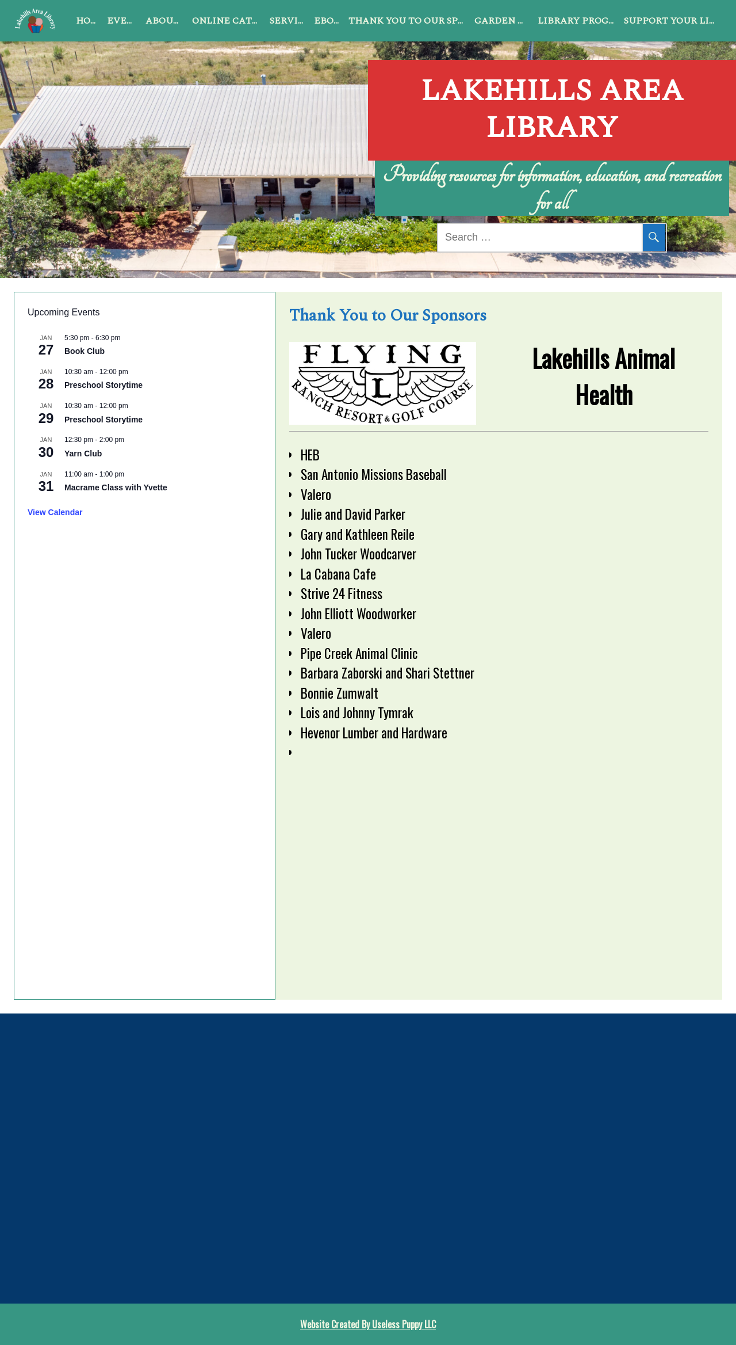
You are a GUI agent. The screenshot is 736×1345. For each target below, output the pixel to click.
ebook (329, 21)
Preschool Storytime (103, 385)
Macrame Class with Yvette (115, 487)
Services (289, 21)
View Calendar (55, 512)
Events (124, 21)
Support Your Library (673, 21)
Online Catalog (228, 21)
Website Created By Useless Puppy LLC (368, 1324)
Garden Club (503, 21)
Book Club (84, 351)
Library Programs (578, 21)
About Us (166, 21)
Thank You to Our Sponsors (409, 21)
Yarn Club (83, 453)
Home (89, 21)
